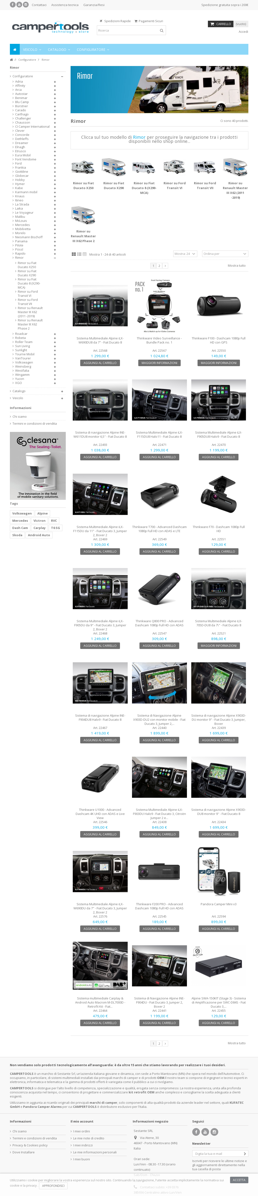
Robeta (20, 338)
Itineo (19, 200)
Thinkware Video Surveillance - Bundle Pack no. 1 (159, 340)
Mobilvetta (23, 229)
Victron (39, 520)
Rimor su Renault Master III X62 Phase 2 (83, 236)
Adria (19, 81)
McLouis (21, 221)
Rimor (19, 258)
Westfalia (22, 371)
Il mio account (82, 1121)
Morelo (20, 233)
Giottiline (21, 172)
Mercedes (22, 225)
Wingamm (22, 375)
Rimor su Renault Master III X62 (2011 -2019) (30, 312)
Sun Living (22, 346)
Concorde (22, 135)
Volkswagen (24, 362)
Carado (20, 110)
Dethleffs (22, 139)
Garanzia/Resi (94, 5)
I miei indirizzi (83, 1145)
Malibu (20, 217)
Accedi (243, 31)
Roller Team (24, 342)
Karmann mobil (26, 192)
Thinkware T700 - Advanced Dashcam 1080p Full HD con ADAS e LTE (159, 529)
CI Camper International (32, 127)
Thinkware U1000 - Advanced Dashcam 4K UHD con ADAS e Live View (100, 813)
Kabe (19, 188)
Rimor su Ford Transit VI (28, 294)
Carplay (39, 528)
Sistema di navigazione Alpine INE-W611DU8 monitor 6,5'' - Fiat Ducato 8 (100, 434)
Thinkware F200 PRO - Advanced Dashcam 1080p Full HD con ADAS (159, 906)
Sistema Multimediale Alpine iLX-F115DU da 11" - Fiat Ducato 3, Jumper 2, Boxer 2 (100, 531)
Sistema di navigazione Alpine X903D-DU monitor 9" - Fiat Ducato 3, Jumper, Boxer (218, 719)
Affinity (20, 86)
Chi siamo (20, 417)
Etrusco (20, 151)
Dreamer (21, 143)
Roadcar (21, 334)
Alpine (42, 513)
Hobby (20, 180)
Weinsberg (23, 366)
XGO (18, 383)
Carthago (22, 114)
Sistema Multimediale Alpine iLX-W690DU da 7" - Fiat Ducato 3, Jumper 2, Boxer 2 (100, 908)
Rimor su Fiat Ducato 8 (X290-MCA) (144, 188)
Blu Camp (22, 102)
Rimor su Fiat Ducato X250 (27, 265)
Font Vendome (25, 159)
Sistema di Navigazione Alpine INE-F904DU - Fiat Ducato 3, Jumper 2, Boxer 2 (159, 1002)
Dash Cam (20, 528)
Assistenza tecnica (65, 5)
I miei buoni (81, 1159)
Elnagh (20, 147)
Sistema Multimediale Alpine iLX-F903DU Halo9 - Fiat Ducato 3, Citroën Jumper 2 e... (159, 813)
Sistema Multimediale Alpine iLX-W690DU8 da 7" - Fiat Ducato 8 (100, 340)
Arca (18, 90)
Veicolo (18, 398)
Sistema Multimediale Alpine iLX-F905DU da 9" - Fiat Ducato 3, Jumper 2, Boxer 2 (100, 625)
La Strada (22, 204)
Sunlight (21, 350)
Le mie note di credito (88, 1138)
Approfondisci (53, 1186)
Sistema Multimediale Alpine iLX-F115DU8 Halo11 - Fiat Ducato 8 (159, 434)
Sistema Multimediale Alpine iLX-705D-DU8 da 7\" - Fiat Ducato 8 (218, 623)
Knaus (20, 196)
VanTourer (23, 358)
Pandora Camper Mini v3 (219, 904)
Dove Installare (24, 1152)
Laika (19, 208)
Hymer (20, 184)
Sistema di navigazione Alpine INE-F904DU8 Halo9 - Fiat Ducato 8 (100, 717)
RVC (54, 520)
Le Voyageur (24, 213)
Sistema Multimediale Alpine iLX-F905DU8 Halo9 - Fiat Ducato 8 (218, 434)
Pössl (19, 249)
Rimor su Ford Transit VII (28, 302)
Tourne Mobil (24, 354)
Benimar (21, 98)
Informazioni (20, 408)
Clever (20, 131)
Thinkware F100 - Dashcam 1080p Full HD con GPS (218, 340)
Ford (18, 163)
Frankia (20, 167)
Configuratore (23, 76)
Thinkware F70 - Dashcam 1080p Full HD (219, 529)
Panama (21, 241)
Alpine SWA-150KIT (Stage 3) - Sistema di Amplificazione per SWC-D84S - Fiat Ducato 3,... (219, 1002)
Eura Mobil (23, 155)
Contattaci (39, 5)
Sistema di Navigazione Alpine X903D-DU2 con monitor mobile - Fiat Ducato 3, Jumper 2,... (159, 719)
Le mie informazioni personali (95, 1152)
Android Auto (39, 535)
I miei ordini (81, 1131)
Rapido (20, 253)
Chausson (22, 122)
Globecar (22, 176)
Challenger (23, 118)
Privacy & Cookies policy (30, 1145)
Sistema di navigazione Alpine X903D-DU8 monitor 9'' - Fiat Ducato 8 (218, 811)
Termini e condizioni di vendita (35, 424)
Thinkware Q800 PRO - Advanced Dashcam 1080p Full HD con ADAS (159, 623)
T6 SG (55, 528)
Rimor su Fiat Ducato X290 (27, 273)
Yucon (19, 379)
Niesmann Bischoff (29, 237)
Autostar (21, 94)
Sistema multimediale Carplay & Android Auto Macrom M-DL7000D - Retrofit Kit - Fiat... (100, 1002)
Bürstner (21, 106)
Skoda (17, 535)
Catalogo (19, 391)
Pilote (19, 245)
